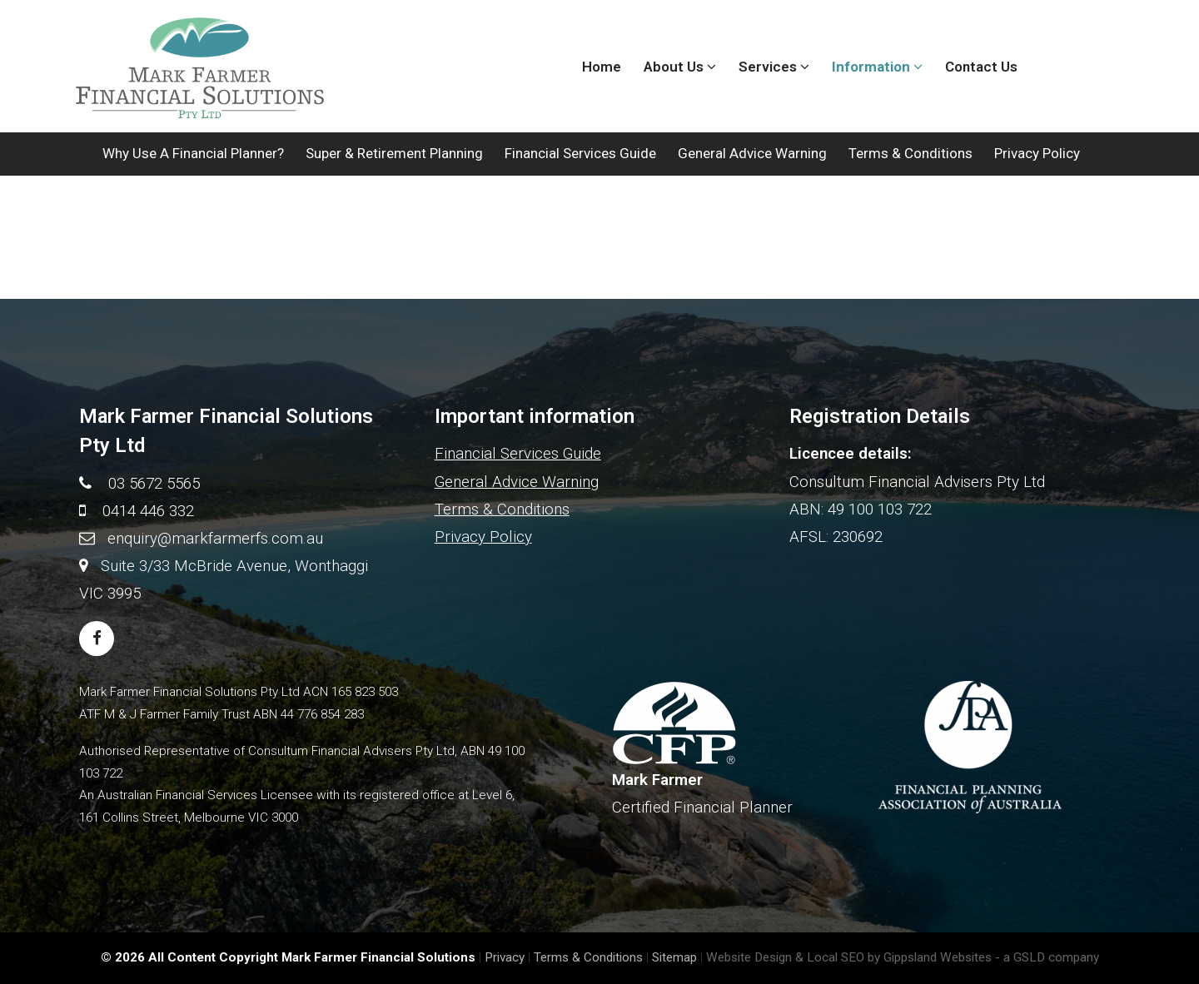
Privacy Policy (1037, 153)
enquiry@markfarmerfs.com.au (215, 538)
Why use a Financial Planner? (193, 153)
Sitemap (674, 957)
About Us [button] (680, 66)
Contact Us (981, 66)
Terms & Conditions (910, 153)
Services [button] (774, 66)
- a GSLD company (1047, 957)
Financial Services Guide (580, 153)
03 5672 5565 (154, 483)
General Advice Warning (752, 153)
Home (601, 66)
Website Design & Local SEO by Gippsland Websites (849, 957)
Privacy (505, 957)
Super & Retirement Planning (394, 153)
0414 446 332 (148, 510)
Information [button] (877, 66)
